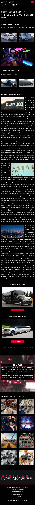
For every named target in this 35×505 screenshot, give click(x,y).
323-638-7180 (24, 487)
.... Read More (26, 371)
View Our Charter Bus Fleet (17, 309)
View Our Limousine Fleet (17, 341)
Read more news (17, 382)
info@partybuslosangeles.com (17, 489)
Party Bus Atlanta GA (22, 348)
